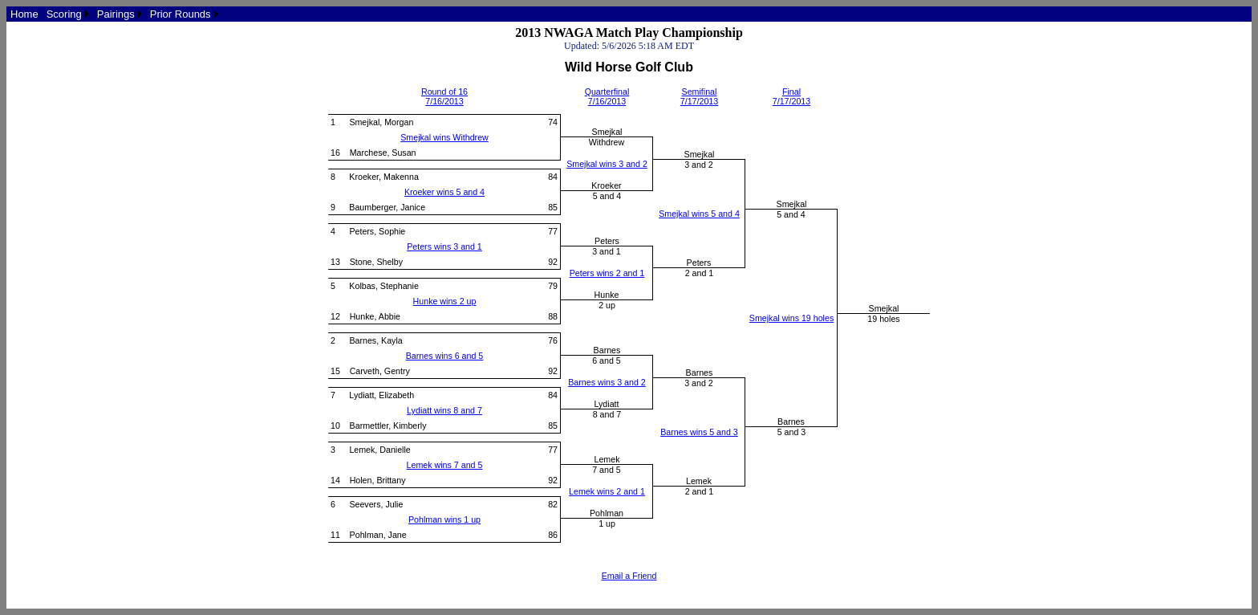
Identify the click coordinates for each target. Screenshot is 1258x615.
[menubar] (114, 14)
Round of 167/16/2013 (444, 96)
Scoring (64, 14)
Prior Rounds (180, 14)
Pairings (116, 14)
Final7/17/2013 (791, 96)
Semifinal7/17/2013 (699, 96)
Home (24, 14)
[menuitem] (24, 14)
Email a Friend (629, 575)
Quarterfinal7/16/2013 (607, 96)
